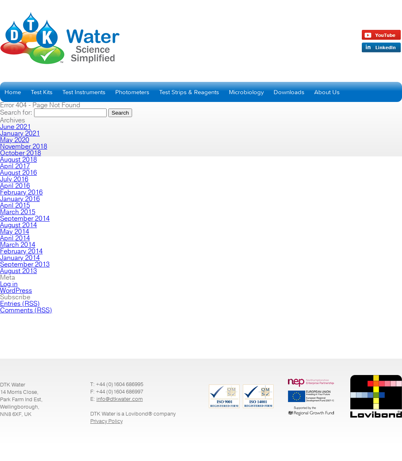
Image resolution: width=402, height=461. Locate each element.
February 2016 (21, 192)
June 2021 (15, 126)
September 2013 (25, 264)
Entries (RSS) (20, 303)
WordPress (16, 290)
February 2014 (21, 251)
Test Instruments (83, 92)
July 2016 (14, 179)
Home (13, 92)
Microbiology (246, 92)
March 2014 (17, 244)
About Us (327, 92)
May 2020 (14, 140)
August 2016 (18, 172)
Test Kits (42, 92)
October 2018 (20, 153)
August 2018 (18, 159)
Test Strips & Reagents (189, 92)
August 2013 (18, 271)
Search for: (16, 112)
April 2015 (15, 205)
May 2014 (14, 231)
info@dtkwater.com (119, 399)
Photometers (132, 92)
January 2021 (20, 133)
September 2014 (25, 218)
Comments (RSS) (26, 310)
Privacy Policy (106, 421)
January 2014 (20, 257)
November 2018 (23, 146)
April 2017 (15, 166)
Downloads (289, 92)
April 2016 (15, 185)
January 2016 (20, 198)
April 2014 (15, 238)
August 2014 (18, 225)
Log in (9, 284)
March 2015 (17, 212)
